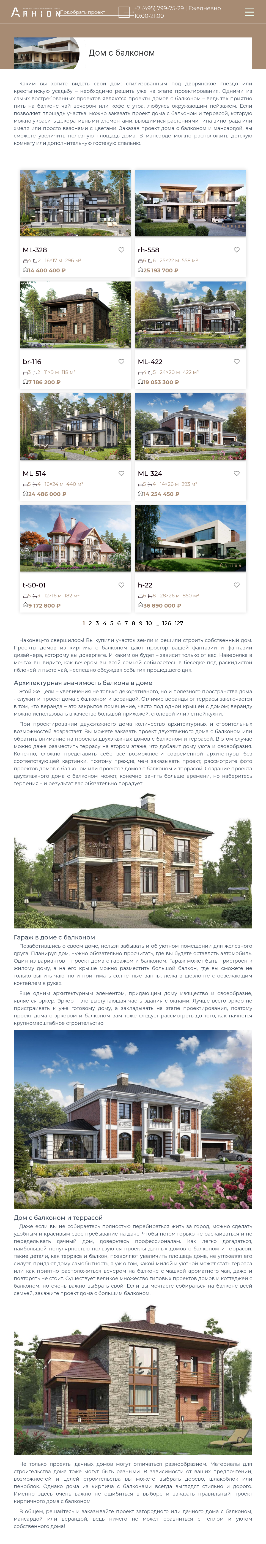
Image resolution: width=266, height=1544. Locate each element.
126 (166, 623)
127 (179, 623)
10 (149, 623)
